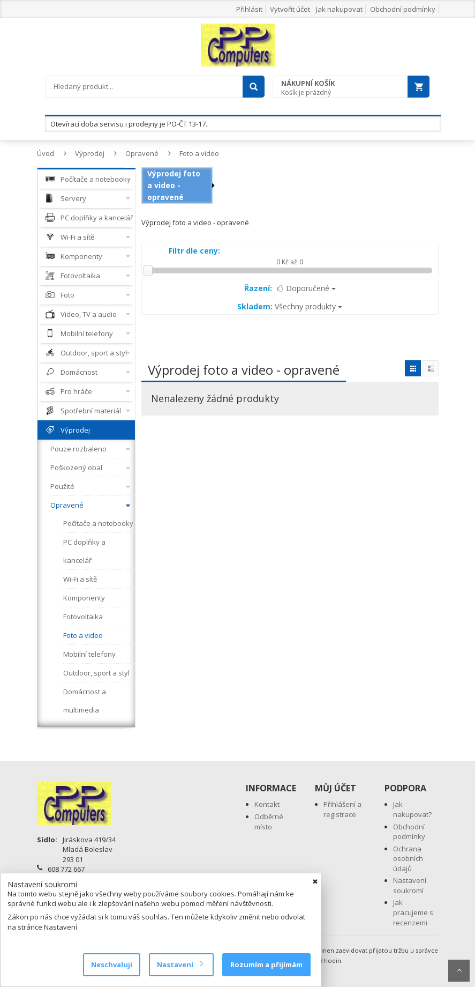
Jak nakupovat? (412, 809)
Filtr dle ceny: (194, 251)
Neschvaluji (111, 964)
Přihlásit (249, 9)
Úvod (45, 153)
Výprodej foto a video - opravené (173, 185)
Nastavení (179, 964)
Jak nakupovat (339, 9)
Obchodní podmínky (402, 9)
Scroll (459, 971)
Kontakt (267, 804)
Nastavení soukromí (409, 885)
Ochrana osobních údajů (408, 858)
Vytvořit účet (290, 9)
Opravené (142, 153)
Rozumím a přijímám (266, 964)
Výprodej (89, 153)
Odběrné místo (268, 822)
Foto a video (199, 153)
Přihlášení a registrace (342, 809)
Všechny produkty (289, 306)
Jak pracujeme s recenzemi (413, 912)
